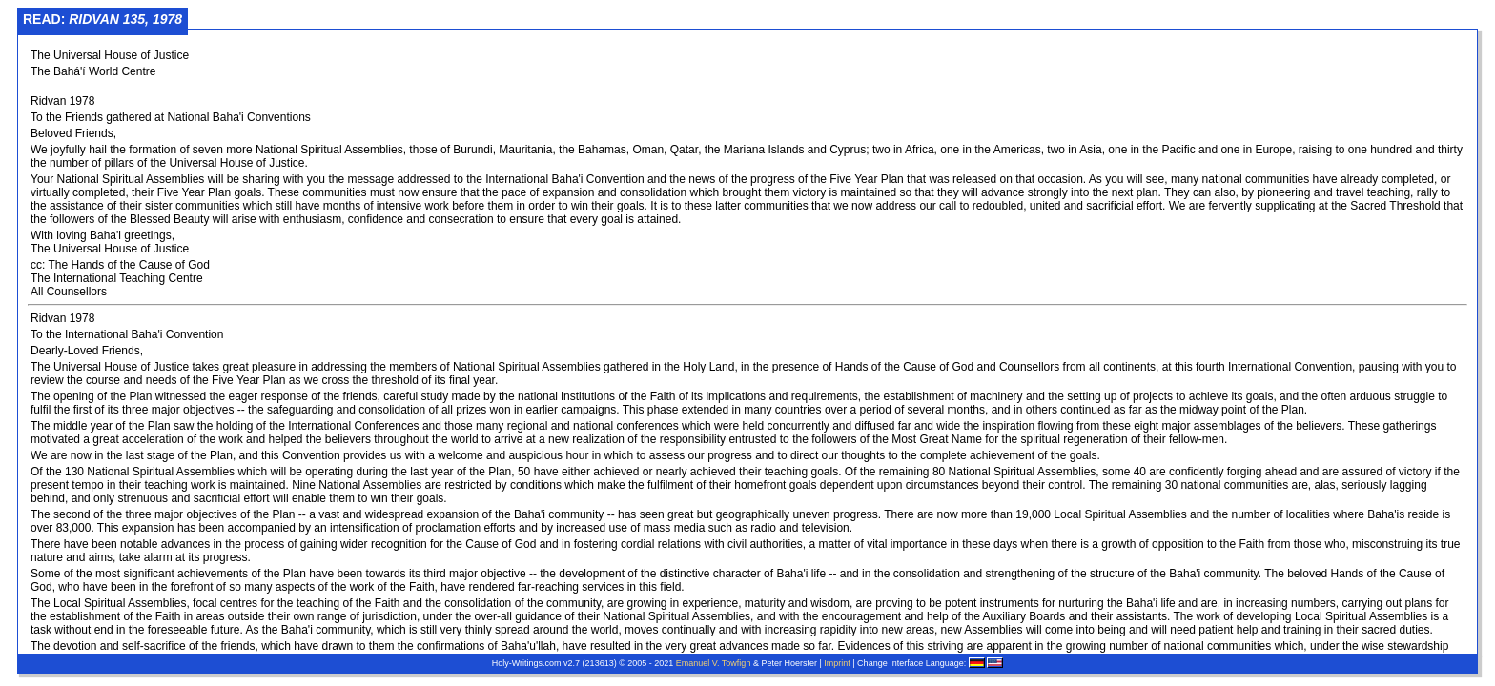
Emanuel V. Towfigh (713, 663)
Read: (102, 19)
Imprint (837, 663)
